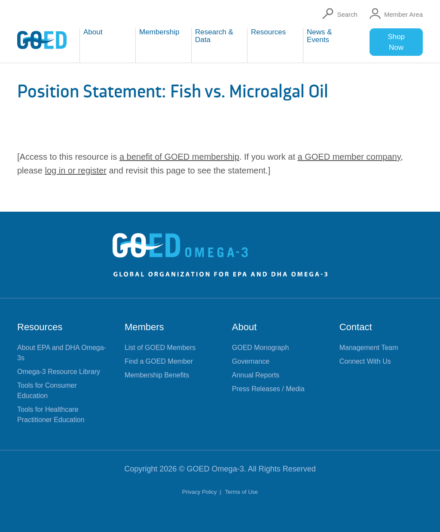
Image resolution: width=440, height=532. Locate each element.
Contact (355, 327)
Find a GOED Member (159, 361)
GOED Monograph (260, 347)
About (244, 327)
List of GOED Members (160, 347)
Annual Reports (255, 375)
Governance (250, 361)
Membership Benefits (157, 375)
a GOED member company (349, 156)
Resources (39, 327)
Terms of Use (241, 492)
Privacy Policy (200, 492)
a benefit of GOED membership (179, 156)
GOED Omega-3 (215, 469)
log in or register (76, 170)
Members (144, 327)
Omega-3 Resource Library (58, 371)
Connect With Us (365, 361)
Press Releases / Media (268, 388)
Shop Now (396, 42)
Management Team (368, 347)
